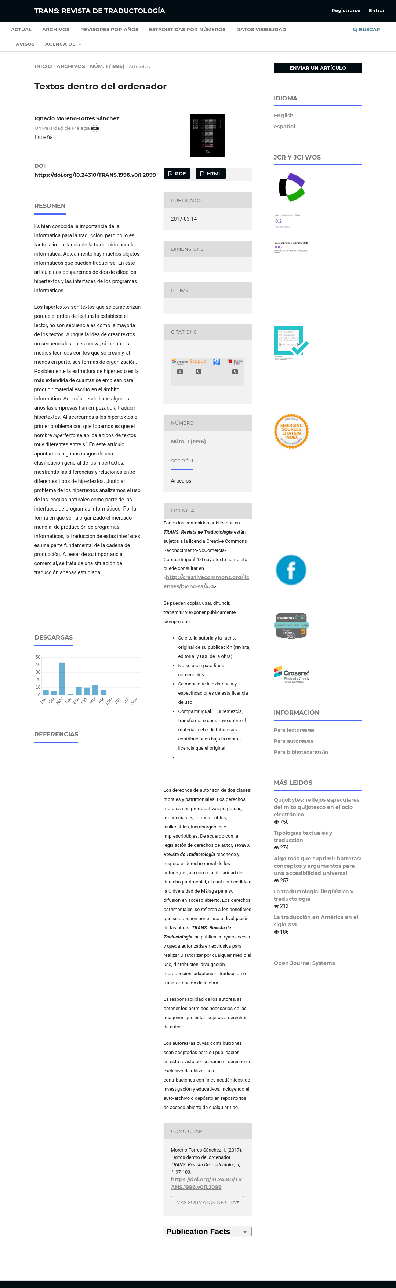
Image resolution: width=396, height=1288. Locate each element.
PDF (180, 173)
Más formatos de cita (206, 1202)
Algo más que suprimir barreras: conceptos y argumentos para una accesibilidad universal (317, 866)
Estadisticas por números (187, 29)
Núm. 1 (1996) (107, 66)
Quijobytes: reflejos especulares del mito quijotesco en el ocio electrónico (316, 807)
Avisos (25, 44)
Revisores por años (109, 29)
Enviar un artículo (318, 68)
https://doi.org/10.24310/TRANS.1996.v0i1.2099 (95, 175)
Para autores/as (293, 741)
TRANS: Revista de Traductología (99, 11)
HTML (213, 173)
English (284, 115)
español (284, 126)
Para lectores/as (294, 730)
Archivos (55, 29)
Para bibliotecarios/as (301, 752)
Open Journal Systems (304, 963)
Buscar (366, 29)
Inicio (43, 66)
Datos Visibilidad (261, 29)
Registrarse (345, 10)
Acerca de (61, 44)
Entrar (377, 10)
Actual (21, 29)
